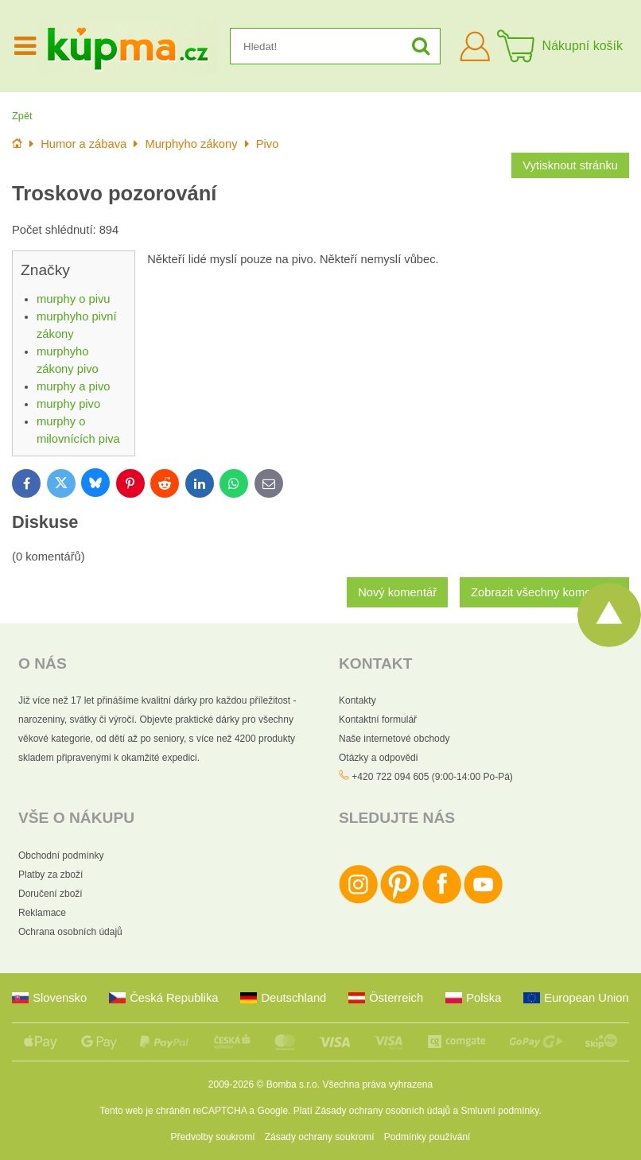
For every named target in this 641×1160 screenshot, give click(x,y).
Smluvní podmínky (500, 1110)
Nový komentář (397, 592)
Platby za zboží (50, 874)
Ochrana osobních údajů (70, 931)
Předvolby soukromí (213, 1137)
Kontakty (357, 700)
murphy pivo (68, 404)
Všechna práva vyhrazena (377, 1084)
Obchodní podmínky (60, 855)
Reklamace (42, 912)
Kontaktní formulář (378, 719)
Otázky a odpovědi (378, 757)
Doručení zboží (50, 893)
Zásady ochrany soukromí (320, 1137)
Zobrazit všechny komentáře (544, 592)
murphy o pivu (73, 299)
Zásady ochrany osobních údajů (382, 1110)
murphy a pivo (73, 386)
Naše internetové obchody (394, 738)
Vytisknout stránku (570, 165)
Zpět (22, 116)
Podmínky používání (427, 1137)
